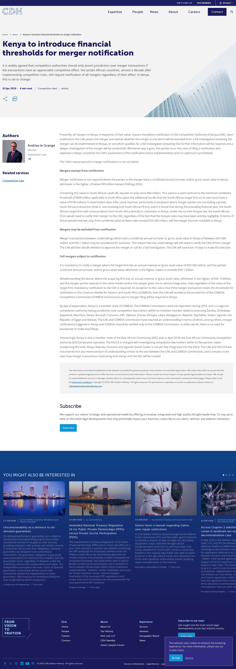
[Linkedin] (21, 663)
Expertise (115, 12)
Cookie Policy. (176, 650)
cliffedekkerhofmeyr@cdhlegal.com (85, 386)
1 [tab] (223, 486)
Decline (189, 657)
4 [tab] (233, 486)
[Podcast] (33, 663)
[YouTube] (27, 663)
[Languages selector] (226, 3)
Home (5, 36)
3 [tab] (229, 486)
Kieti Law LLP (184, 3)
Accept (176, 658)
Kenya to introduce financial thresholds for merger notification (52, 36)
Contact (65, 640)
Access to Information (134, 664)
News (154, 12)
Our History (106, 631)
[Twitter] (10, 663)
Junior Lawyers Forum (112, 645)
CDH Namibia (204, 3)
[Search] (232, 12)
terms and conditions (82, 382)
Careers (194, 12)
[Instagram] (16, 663)
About (173, 12)
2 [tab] (226, 486)
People (137, 12)
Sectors (143, 626)
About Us (105, 626)
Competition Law (13, 180)
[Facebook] (5, 663)
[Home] (12, 12)
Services (143, 631)
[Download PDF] (15, 100)
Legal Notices (152, 664)
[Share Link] (5, 100)
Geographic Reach (149, 636)
